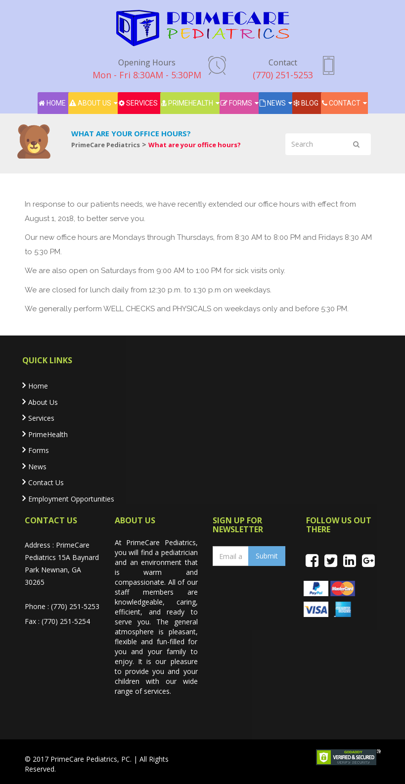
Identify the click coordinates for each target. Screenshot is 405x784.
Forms (236, 103)
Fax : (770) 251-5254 (57, 621)
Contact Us (46, 482)
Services (138, 103)
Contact (341, 103)
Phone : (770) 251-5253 (62, 606)
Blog (305, 103)
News (273, 103)
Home (52, 103)
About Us (90, 103)
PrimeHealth (187, 103)
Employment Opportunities (71, 499)
